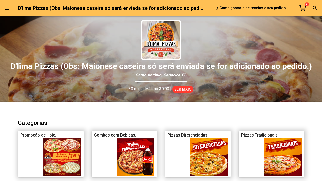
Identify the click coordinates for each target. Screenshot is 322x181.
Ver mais (183, 89)
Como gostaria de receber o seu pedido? (253, 8)
